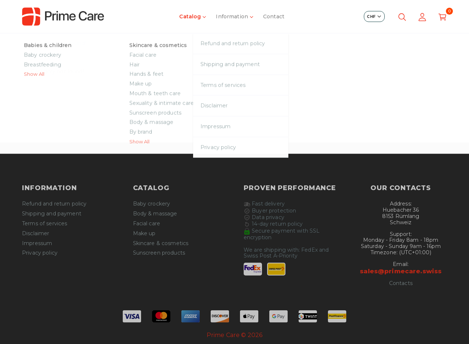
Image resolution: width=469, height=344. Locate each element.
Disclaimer (35, 233)
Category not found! (59, 43)
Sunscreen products (159, 253)
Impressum (37, 243)
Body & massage (155, 214)
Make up (144, 233)
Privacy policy (40, 253)
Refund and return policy (54, 204)
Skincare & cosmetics (161, 243)
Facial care (146, 224)
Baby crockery (151, 204)
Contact (273, 16)
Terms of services (44, 224)
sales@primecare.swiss (401, 271)
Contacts (401, 283)
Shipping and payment (51, 214)
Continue (234, 126)
